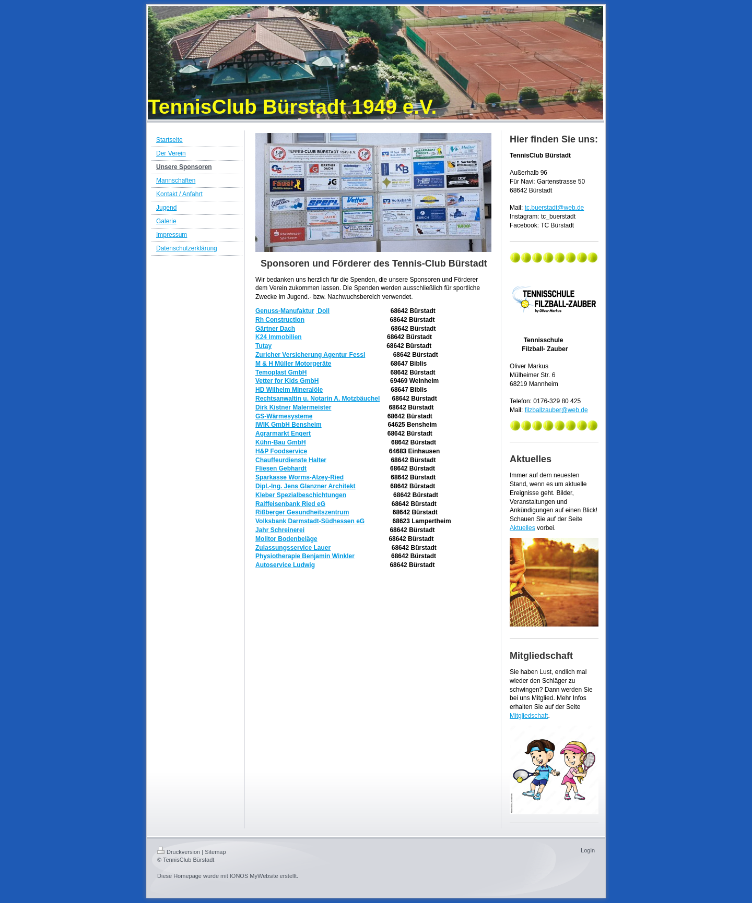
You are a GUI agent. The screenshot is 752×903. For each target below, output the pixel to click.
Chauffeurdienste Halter (290, 460)
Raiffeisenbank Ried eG (290, 504)
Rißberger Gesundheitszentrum (302, 512)
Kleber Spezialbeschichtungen (300, 495)
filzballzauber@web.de (556, 410)
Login (588, 850)
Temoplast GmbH (281, 372)
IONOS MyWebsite (254, 876)
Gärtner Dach (275, 328)
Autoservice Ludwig (285, 565)
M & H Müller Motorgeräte (293, 363)
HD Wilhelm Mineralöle (289, 389)
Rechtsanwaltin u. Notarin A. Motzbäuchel (317, 398)
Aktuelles (522, 528)
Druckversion (178, 852)
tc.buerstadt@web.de (554, 207)
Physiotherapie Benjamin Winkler (305, 556)
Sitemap (215, 852)
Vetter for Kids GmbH (287, 380)
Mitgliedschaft (529, 715)
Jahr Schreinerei (279, 530)
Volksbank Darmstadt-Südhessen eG (310, 521)
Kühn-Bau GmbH (280, 442)
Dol (322, 311)
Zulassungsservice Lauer (293, 547)
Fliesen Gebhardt (281, 468)
